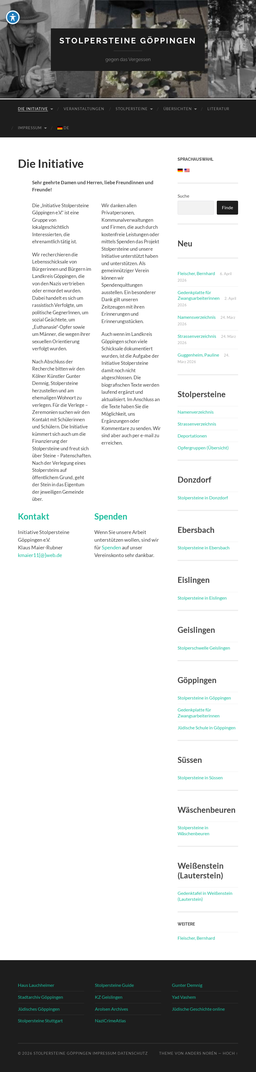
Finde (227, 207)
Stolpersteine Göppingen (127, 40)
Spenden (110, 516)
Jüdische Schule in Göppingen (207, 727)
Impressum (30, 127)
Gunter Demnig (187, 985)
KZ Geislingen (108, 997)
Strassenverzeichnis (197, 336)
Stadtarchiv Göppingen (40, 997)
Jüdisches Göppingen (39, 1009)
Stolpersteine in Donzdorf (203, 497)
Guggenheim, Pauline (198, 354)
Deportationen (192, 435)
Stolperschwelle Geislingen (204, 647)
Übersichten (177, 108)
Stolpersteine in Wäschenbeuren (193, 830)
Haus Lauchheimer (36, 985)
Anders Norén (201, 1053)
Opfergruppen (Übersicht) (203, 447)
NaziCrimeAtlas (110, 1020)
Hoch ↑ (230, 1053)
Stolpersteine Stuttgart (40, 1020)
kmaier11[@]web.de (40, 555)
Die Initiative (33, 108)
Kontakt (33, 516)
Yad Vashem (184, 997)
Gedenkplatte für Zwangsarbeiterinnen (199, 295)
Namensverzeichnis (197, 317)
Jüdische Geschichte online (198, 1009)
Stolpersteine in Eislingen (202, 597)
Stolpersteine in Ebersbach (204, 547)
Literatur (218, 108)
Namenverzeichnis (196, 411)
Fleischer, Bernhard (196, 273)
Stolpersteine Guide (114, 985)
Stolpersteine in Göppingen (204, 697)
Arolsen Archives (111, 1009)
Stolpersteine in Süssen (200, 777)
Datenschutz (133, 1053)
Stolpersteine (132, 108)
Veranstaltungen (84, 108)
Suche (183, 195)
